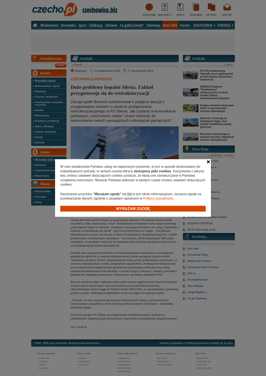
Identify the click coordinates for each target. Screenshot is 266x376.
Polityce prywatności (158, 198)
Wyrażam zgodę (133, 209)
